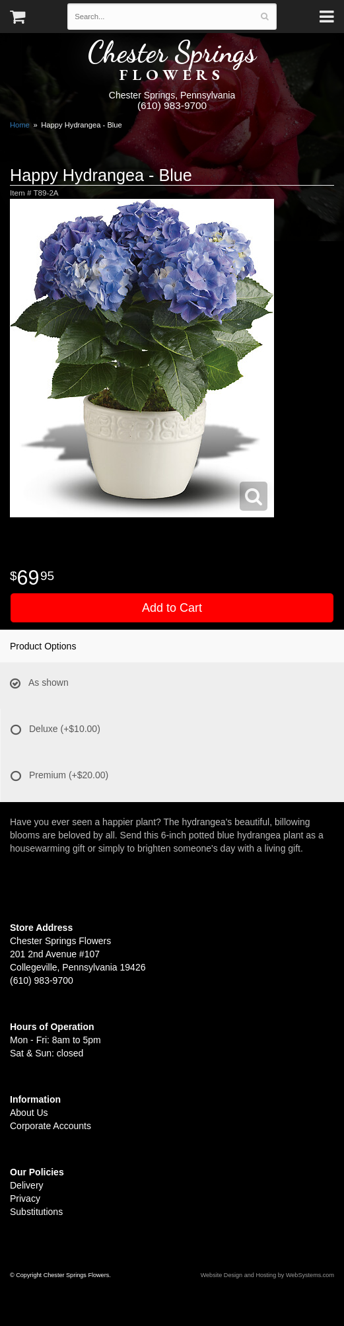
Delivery (27, 1185)
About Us (29, 1112)
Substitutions (36, 1211)
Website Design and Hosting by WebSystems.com (267, 1275)
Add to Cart (172, 607)
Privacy (25, 1198)
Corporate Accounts (50, 1126)
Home (20, 125)
